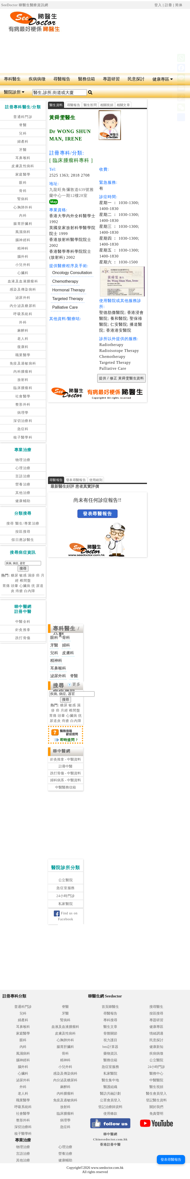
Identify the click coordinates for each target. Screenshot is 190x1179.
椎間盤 (25, 580)
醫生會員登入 (156, 1093)
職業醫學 (23, 355)
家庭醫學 (23, 174)
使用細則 (95, 480)
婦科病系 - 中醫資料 (65, 780)
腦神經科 (23, 240)
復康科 (23, 347)
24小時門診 (65, 896)
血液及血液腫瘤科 (23, 281)
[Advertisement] (131, 41)
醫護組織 (110, 1087)
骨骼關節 (110, 1033)
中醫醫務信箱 (65, 787)
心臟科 (23, 273)
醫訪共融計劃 (110, 1093)
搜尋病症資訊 (64, 689)
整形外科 (23, 404)
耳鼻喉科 (23, 158)
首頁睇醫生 (110, 1007)
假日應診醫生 (22, 540)
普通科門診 (22, 117)
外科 (23, 322)
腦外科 (23, 256)
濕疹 (31, 575)
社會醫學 (23, 396)
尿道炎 (55, 721)
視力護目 (110, 1040)
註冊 (168, 5)
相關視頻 (106, 105)
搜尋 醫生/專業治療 (22, 523)
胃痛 (6, 586)
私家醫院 (65, 904)
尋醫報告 (61, 79)
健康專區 (162, 79)
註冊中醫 (65, 766)
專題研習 (111, 79)
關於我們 (156, 1107)
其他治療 (23, 493)
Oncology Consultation (72, 273)
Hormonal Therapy (68, 290)
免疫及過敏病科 (23, 363)
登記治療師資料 (110, 1107)
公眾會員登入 (110, 1100)
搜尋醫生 (156, 1007)
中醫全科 (23, 622)
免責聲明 (156, 1113)
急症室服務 (65, 888)
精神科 (23, 248)
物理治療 (23, 460)
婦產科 (23, 141)
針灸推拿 (23, 630)
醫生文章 (110, 1027)
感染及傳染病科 (23, 289)
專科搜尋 (110, 1020)
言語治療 (23, 476)
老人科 (23, 339)
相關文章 (123, 105)
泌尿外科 (23, 298)
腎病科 (23, 199)
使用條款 (110, 1113)
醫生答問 (90, 105)
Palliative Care (65, 307)
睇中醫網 (61, 751)
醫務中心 (156, 1073)
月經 (64, 710)
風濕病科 (23, 232)
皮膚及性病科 (22, 166)
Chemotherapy (65, 281)
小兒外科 (23, 265)
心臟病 (24, 586)
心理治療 (23, 468)
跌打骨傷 (23, 638)
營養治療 (23, 484)
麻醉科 (23, 330)
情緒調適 (156, 1033)
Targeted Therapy (67, 299)
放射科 (23, 380)
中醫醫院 (156, 1080)
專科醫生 (12, 79)
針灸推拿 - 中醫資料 (65, 759)
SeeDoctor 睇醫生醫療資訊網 (24, 5)
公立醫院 (65, 880)
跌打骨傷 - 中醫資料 (65, 773)
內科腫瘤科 (22, 371)
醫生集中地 (110, 1080)
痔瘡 (19, 591)
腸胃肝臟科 (22, 224)
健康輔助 (23, 501)
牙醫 (23, 150)
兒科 (23, 133)
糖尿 (14, 575)
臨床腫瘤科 (22, 388)
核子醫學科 (22, 437)
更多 (74, 684)
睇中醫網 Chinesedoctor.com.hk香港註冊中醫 (110, 1139)
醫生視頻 (156, 1087)
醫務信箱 (86, 79)
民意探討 (136, 79)
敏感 (23, 575)
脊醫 (23, 125)
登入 (158, 5)
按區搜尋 (23, 531)
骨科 (23, 191)
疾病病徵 (37, 79)
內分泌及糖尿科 (23, 306)
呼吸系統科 (22, 314)
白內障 (29, 591)
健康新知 (156, 1047)
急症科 (23, 429)
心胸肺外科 (22, 207)
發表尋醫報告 (76, 480)
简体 (179, 5)
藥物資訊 (110, 1053)
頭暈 (14, 586)
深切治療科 (22, 421)
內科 (23, 215)
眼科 (23, 183)
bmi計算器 (110, 1047)
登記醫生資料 (156, 1100)
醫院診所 (14, 92)
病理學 (23, 413)
